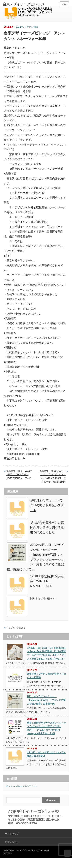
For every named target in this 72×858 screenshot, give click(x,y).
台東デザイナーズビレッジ (28, 850)
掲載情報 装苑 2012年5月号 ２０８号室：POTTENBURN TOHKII (19, 474)
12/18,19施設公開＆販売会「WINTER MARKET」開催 (47, 581)
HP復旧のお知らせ (43, 598)
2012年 (19, 27)
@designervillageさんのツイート (21, 786)
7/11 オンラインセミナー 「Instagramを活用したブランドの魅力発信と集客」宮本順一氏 (46, 700)
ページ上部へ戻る (67, 853)
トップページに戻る (15, 628)
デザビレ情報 (31, 27)
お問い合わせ (12, 842)
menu (64, 4)
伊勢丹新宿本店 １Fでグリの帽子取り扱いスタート (47, 505)
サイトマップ (12, 833)
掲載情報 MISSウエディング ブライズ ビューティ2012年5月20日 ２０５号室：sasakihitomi (52, 476)
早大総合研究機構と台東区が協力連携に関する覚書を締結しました (47, 527)
